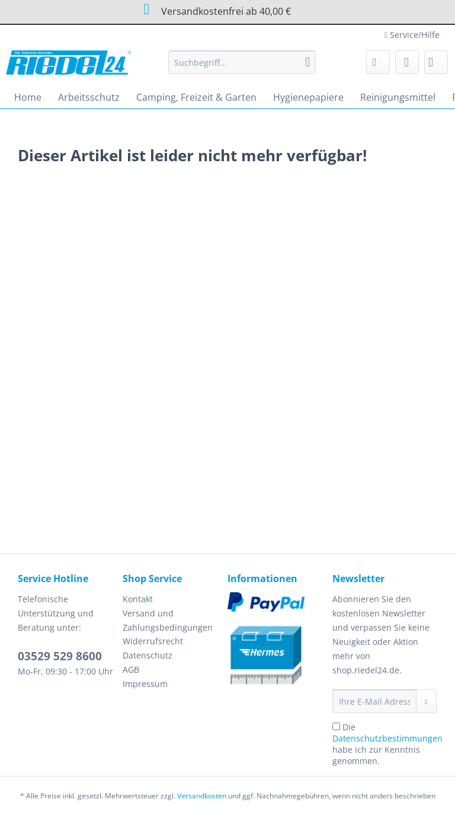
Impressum (145, 683)
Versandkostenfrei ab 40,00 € (214, 9)
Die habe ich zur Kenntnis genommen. (387, 743)
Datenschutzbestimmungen (387, 738)
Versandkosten (201, 796)
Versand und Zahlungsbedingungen (168, 620)
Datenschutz (147, 655)
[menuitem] (242, 67)
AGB (131, 669)
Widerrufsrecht (153, 641)
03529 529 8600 (60, 656)
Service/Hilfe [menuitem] (413, 34)
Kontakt (138, 599)
